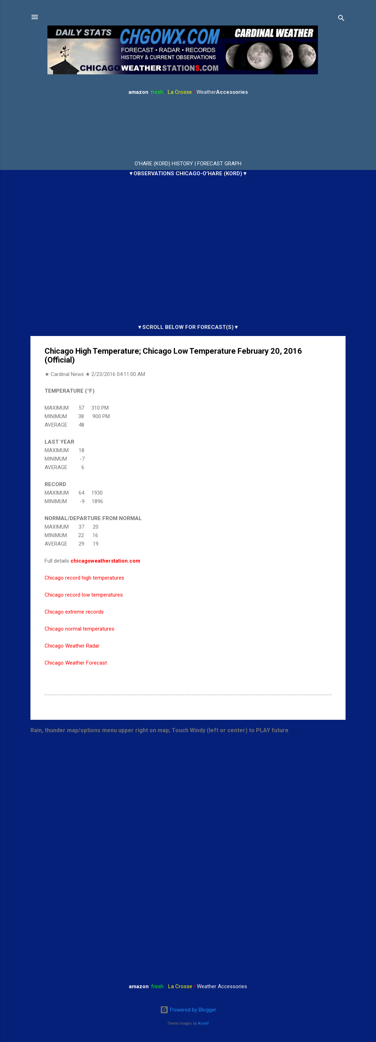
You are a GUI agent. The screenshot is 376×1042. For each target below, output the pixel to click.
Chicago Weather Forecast (76, 663)
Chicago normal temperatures (79, 629)
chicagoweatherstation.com (105, 561)
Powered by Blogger (188, 1010)
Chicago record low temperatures (84, 595)
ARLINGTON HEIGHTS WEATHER (188, 128)
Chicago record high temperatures (84, 578)
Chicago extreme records (74, 612)
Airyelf (203, 1023)
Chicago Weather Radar (72, 646)
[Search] (341, 19)
